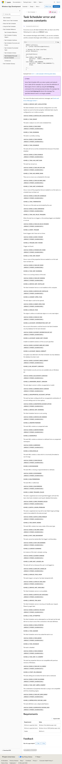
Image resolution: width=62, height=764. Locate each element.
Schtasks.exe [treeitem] (8, 60)
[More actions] (59, 12)
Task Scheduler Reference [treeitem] (11, 32)
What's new (48, 6)
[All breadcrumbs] (24, 12)
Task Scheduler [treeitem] (6, 17)
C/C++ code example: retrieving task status (44, 74)
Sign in (58, 2)
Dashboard (56, 6)
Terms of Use (4, 763)
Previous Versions (14, 760)
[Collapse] (19, 10)
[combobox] (11, 14)
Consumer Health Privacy (45, 760)
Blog (21, 760)
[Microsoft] (3, 2)
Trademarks (12, 763)
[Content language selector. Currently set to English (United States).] (8, 757)
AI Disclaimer (4, 760)
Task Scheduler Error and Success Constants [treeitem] (11, 57)
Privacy (34, 760)
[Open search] (54, 2)
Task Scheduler (31, 12)
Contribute (28, 760)
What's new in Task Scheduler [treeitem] (10, 20)
